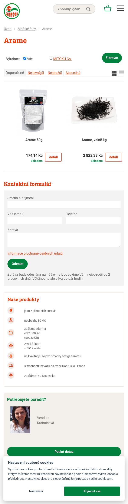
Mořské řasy (27, 29)
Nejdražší (55, 73)
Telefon (72, 214)
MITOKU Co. (62, 59)
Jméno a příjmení (20, 198)
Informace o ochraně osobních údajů (35, 253)
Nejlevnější (36, 73)
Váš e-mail (15, 214)
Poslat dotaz (64, 452)
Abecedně (73, 73)
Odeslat (17, 264)
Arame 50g (33, 140)
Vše (30, 59)
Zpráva (12, 230)
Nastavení (36, 491)
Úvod (8, 29)
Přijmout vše (92, 491)
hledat (88, 8)
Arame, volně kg (94, 140)
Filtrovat (112, 58)
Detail (53, 157)
